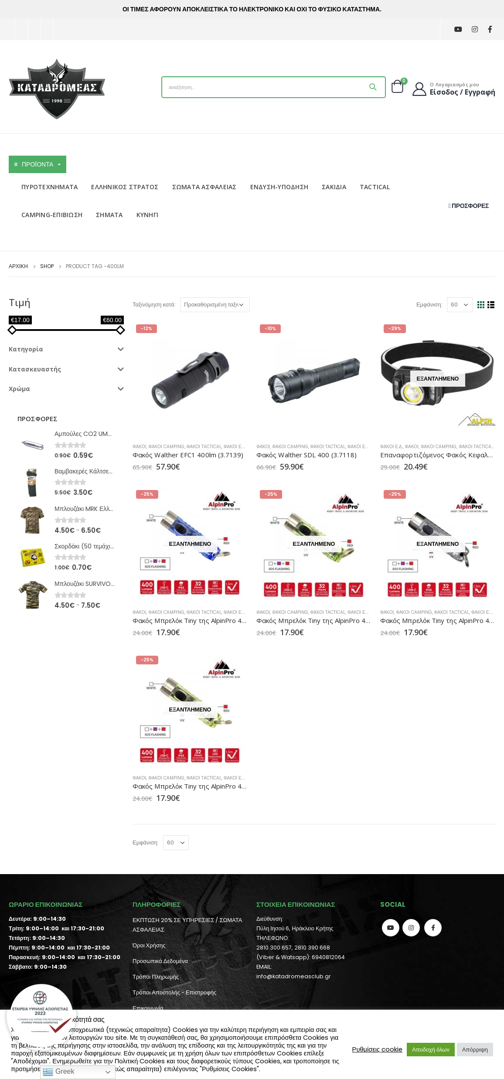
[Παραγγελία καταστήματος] (215, 304)
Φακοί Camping (166, 446)
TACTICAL (375, 187)
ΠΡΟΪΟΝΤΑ (42, 164)
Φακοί (139, 446)
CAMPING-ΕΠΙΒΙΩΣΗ (51, 215)
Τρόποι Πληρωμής (156, 977)
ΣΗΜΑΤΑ (109, 215)
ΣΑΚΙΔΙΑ (334, 187)
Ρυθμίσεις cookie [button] (377, 1049)
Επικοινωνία (148, 1008)
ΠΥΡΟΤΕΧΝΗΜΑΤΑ (49, 187)
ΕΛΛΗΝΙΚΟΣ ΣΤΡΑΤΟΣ (124, 187)
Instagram (411, 927)
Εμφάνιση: (429, 304)
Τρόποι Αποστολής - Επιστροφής (174, 992)
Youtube (390, 927)
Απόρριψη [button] (475, 1049)
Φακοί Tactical (204, 446)
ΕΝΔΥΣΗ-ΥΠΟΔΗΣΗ (279, 187)
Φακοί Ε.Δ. (235, 446)
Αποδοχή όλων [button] (431, 1049)
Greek (58, 1072)
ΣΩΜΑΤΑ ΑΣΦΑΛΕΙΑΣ (204, 187)
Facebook (433, 927)
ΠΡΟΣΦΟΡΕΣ (469, 205)
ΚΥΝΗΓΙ (147, 215)
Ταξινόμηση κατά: (154, 304)
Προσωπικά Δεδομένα (160, 961)
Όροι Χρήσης (149, 945)
